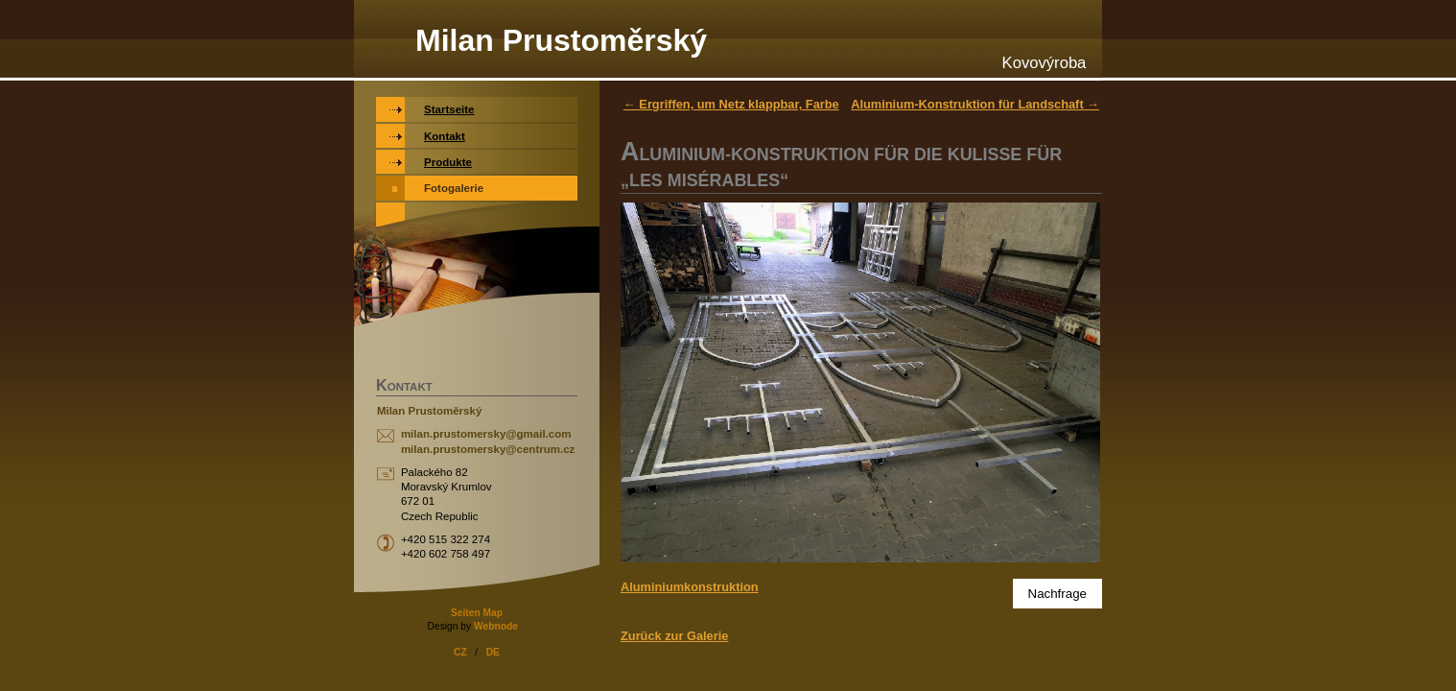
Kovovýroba (1044, 63)
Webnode (496, 626)
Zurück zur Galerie (674, 636)
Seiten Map (477, 613)
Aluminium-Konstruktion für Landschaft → (975, 104)
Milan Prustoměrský (561, 40)
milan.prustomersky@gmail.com (486, 434)
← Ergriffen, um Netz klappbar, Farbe (731, 104)
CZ (460, 652)
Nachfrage (1058, 593)
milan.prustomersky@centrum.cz (488, 449)
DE (493, 652)
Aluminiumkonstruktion (690, 587)
